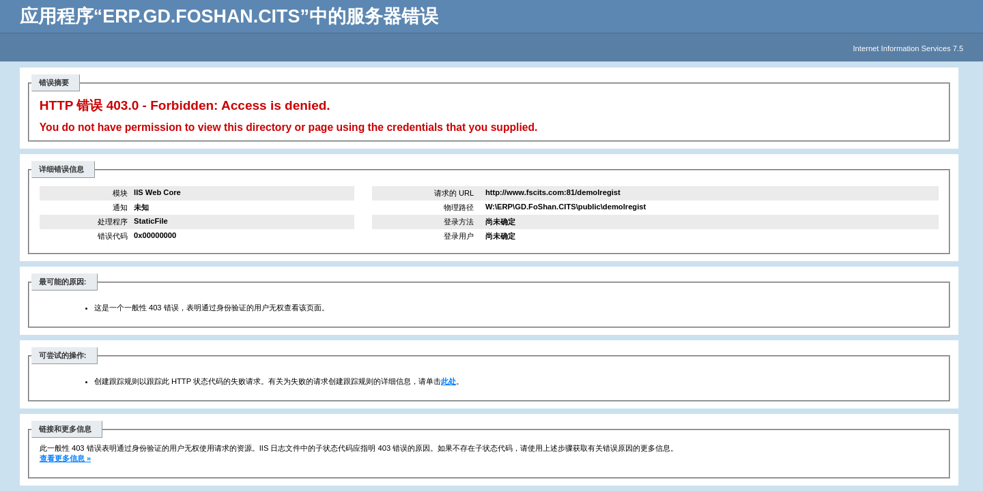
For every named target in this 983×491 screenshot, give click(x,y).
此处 (448, 381)
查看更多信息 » (65, 458)
